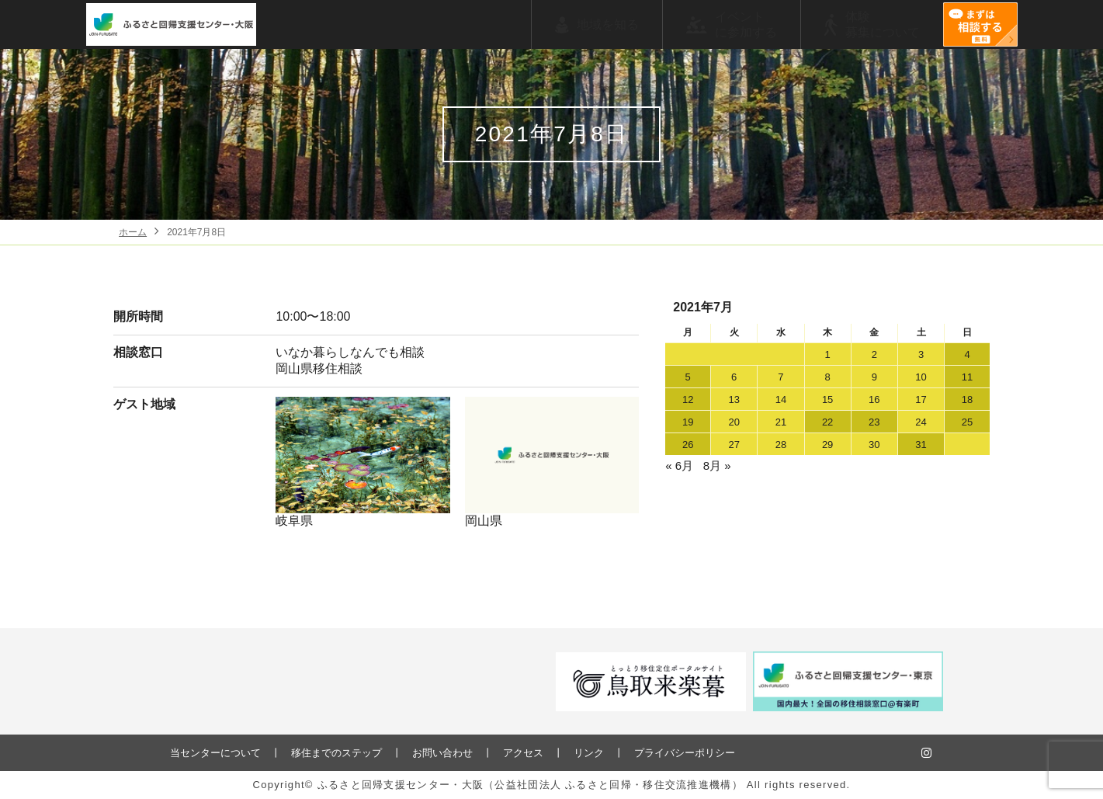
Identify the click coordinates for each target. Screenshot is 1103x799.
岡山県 (552, 462)
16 (874, 399)
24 (920, 422)
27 (733, 444)
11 (967, 377)
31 (920, 444)
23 (874, 422)
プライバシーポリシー (684, 753)
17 (920, 399)
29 (827, 444)
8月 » (717, 465)
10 (920, 377)
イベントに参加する (746, 24)
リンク (589, 753)
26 (687, 444)
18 (967, 399)
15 (827, 399)
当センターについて (215, 753)
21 (780, 422)
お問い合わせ (442, 753)
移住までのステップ (336, 753)
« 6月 (679, 465)
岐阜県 (363, 462)
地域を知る (608, 24)
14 (780, 399)
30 (874, 444)
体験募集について (882, 24)
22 (827, 422)
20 (733, 422)
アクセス (523, 753)
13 (733, 399)
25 (967, 422)
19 (687, 422)
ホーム (133, 232)
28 (780, 444)
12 (687, 399)
